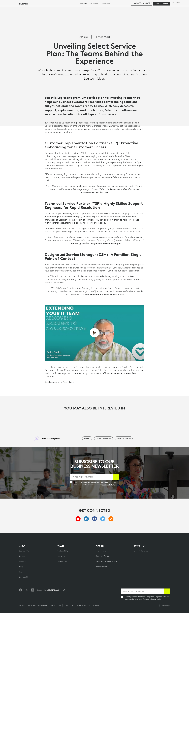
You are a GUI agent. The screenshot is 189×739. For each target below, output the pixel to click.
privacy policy (155, 725)
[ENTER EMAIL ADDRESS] (91, 603)
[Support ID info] (64, 716)
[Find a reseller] (101, 677)
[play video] (94, 459)
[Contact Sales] (161, 15)
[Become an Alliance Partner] (106, 687)
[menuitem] (83, 15)
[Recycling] (61, 682)
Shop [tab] (39, 8)
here (71, 508)
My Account (178, 8)
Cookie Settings (83, 731)
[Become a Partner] (103, 682)
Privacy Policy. (108, 611)
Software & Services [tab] (57, 8)
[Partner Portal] (101, 693)
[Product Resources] (103, 564)
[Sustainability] (62, 677)
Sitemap (96, 731)
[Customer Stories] (123, 564)
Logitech (139, 2)
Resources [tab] (78, 8)
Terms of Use (56, 731)
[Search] (164, 8)
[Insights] (87, 564)
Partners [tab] (93, 8)
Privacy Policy (69, 731)
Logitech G (149, 2)
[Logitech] (21, 8)
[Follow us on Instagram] (32, 716)
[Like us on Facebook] (20, 716)
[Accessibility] (62, 687)
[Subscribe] (116, 603)
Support (166, 2)
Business (159, 2)
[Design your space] (141, 15)
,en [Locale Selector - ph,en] (178, 2)
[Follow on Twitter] (26, 716)
